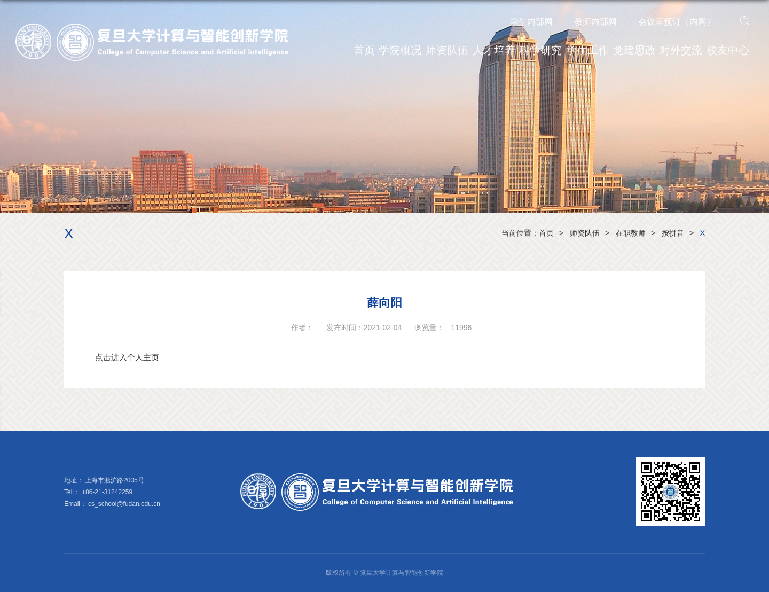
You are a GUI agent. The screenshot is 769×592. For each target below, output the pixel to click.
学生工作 (587, 50)
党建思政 (634, 50)
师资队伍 (447, 50)
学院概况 (400, 50)
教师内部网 (595, 21)
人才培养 (494, 50)
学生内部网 (531, 21)
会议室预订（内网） (676, 21)
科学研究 (540, 50)
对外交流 (681, 50)
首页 (364, 50)
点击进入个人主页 (127, 357)
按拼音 (673, 233)
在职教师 (631, 233)
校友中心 (728, 50)
